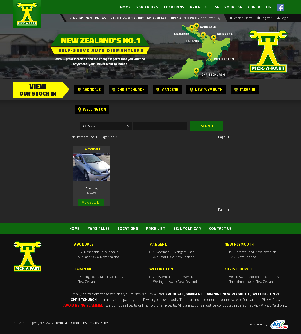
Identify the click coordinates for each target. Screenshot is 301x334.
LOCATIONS (174, 7)
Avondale (89, 89)
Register (264, 17)
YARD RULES (147, 7)
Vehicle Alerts (241, 17)
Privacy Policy (98, 322)
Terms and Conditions (71, 322)
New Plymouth (206, 89)
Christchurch (128, 89)
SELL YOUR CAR (229, 7)
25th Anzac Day (209, 17)
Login (282, 17)
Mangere (167, 89)
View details (90, 202)
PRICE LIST (199, 7)
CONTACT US (259, 7)
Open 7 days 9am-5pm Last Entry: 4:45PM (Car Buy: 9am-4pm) (113, 17)
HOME (125, 7)
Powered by (269, 324)
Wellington (92, 109)
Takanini (244, 89)
